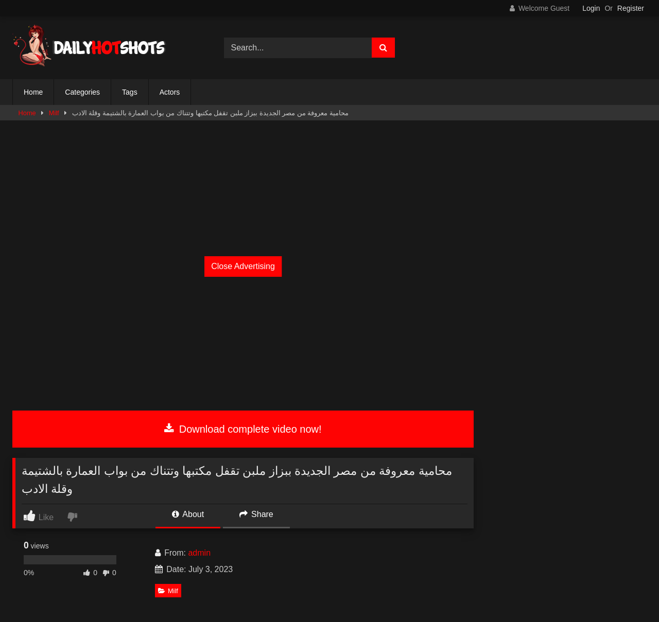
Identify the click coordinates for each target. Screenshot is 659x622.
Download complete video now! (242, 429)
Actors (170, 92)
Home (33, 92)
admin (199, 552)
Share (256, 514)
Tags (129, 92)
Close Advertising (243, 266)
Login (591, 8)
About (188, 514)
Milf (54, 113)
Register (630, 8)
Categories (82, 92)
